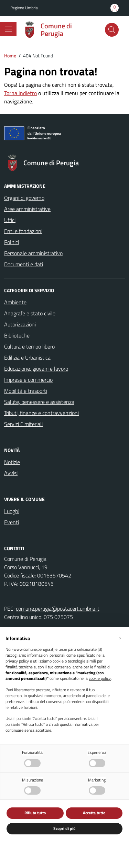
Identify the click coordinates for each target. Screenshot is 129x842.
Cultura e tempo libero (29, 346)
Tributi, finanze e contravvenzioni (41, 413)
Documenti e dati (23, 264)
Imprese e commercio (28, 380)
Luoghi (11, 511)
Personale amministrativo (33, 253)
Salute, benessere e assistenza (39, 402)
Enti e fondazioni (23, 231)
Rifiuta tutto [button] (35, 812)
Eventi (11, 522)
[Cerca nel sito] (112, 30)
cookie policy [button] (100, 679)
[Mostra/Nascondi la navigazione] (8, 29)
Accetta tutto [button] (94, 812)
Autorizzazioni (20, 324)
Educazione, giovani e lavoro (36, 368)
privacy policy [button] (17, 661)
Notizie (12, 462)
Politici (11, 242)
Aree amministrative (27, 209)
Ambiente (15, 302)
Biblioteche (17, 335)
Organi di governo (24, 198)
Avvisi (11, 473)
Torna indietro (20, 93)
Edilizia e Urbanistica (27, 357)
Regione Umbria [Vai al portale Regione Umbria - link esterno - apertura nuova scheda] (24, 8)
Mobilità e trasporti (25, 391)
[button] (120, 638)
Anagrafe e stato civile (29, 313)
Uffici (9, 220)
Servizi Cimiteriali (23, 424)
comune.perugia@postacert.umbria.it (57, 608)
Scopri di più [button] (64, 828)
